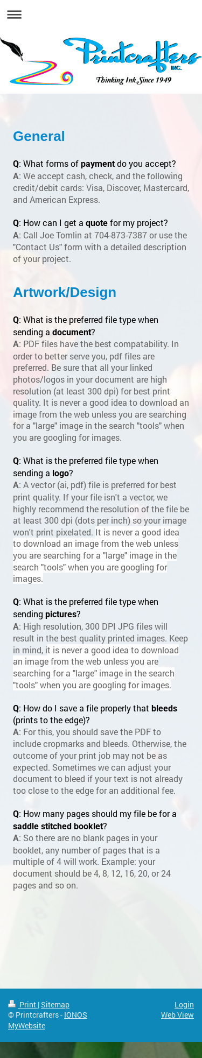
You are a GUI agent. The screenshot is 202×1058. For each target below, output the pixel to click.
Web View (177, 1015)
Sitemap (55, 1004)
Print (23, 1004)
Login (184, 1004)
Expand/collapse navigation (101, 14)
